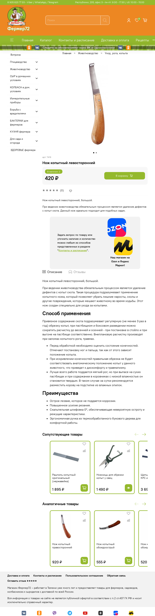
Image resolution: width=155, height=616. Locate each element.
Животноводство (88, 53)
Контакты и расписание (76, 40)
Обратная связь (116, 575)
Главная (27, 40)
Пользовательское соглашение (84, 575)
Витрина (16, 54)
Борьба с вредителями (18, 111)
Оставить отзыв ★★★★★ (22, 580)
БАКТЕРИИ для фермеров (19, 122)
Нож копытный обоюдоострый (105, 545)
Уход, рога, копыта (116, 53)
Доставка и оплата (115, 40)
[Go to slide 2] (96, 152)
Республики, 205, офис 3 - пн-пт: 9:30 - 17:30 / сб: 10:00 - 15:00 (109, 2)
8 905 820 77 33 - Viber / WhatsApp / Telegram (32, 2)
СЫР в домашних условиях (20, 78)
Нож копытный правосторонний (62, 545)
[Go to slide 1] (93, 152)
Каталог (46, 40)
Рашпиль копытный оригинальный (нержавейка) (64, 478)
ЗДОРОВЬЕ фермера (23, 150)
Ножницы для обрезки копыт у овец (110, 476)
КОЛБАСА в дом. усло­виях (20, 89)
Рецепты (142, 40)
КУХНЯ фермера (20, 131)
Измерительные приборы (20, 100)
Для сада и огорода (16, 140)
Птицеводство (18, 62)
